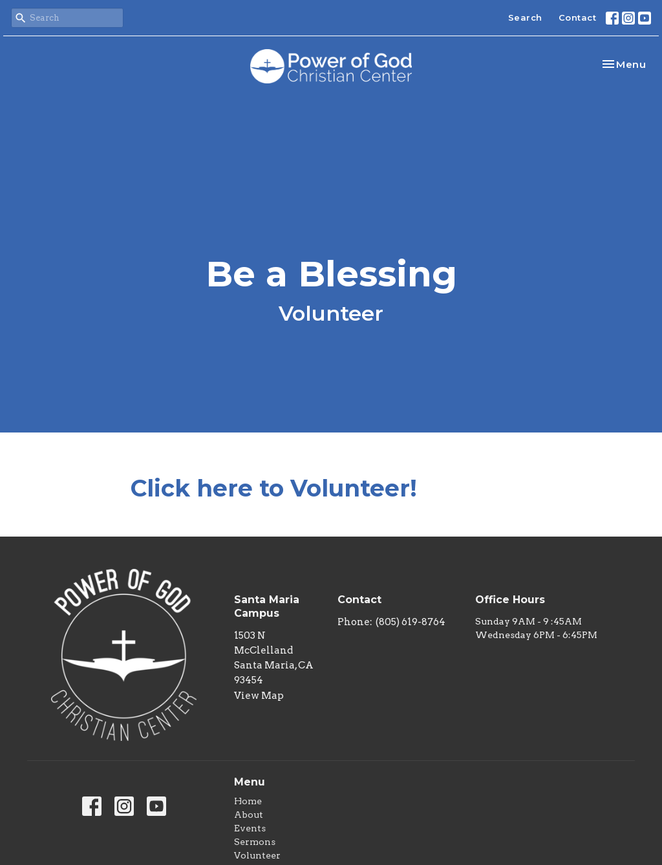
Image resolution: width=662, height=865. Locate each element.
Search (525, 17)
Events (250, 828)
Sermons (254, 842)
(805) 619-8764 (410, 622)
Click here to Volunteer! (274, 488)
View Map (259, 695)
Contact (578, 17)
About (248, 814)
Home (248, 801)
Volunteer (257, 855)
